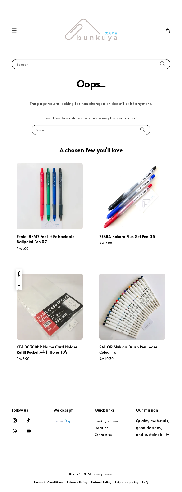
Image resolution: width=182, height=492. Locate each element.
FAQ (145, 482)
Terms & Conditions (49, 482)
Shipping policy (127, 482)
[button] (14, 31)
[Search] (162, 64)
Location (102, 428)
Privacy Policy (77, 482)
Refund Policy (101, 482)
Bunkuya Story (106, 421)
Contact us (103, 434)
